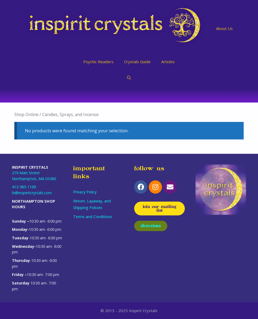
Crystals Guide (137, 61)
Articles (168, 61)
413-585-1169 (24, 186)
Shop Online (26, 114)
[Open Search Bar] (129, 78)
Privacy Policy (85, 191)
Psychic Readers (98, 61)
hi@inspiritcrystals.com (32, 192)
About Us (224, 28)
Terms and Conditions (92, 216)
